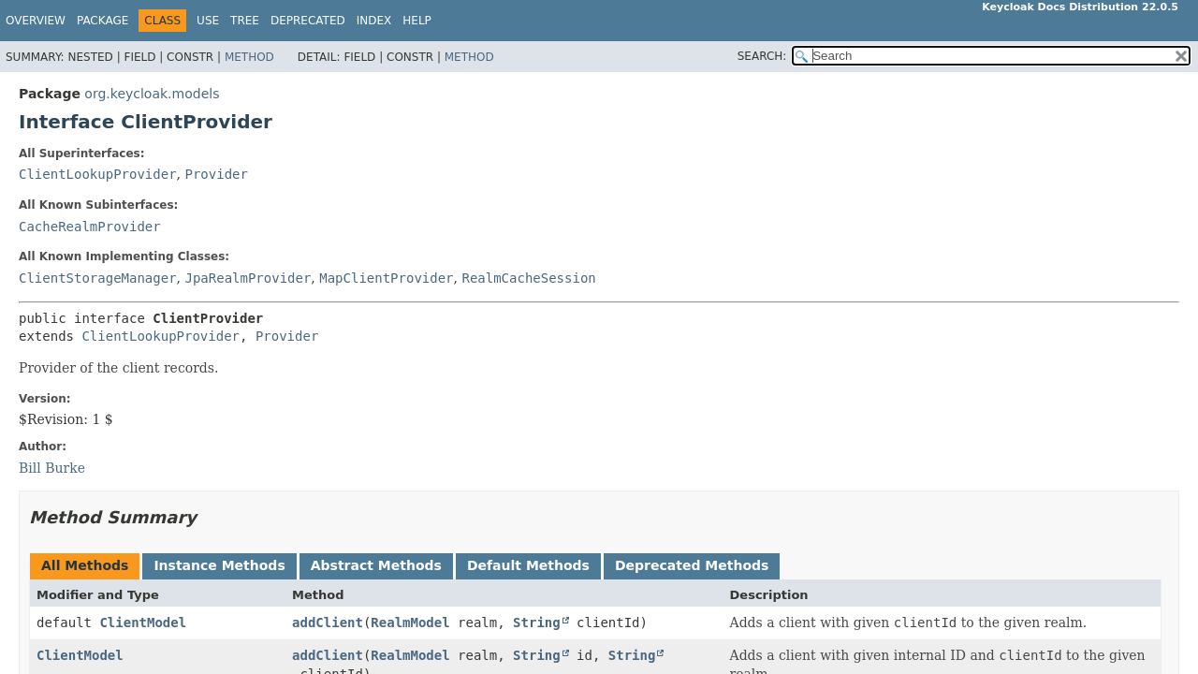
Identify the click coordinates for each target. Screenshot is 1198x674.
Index (374, 20)
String (537, 622)
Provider (215, 174)
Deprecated (307, 20)
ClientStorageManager (98, 278)
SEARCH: (762, 56)
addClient (327, 622)
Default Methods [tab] (528, 565)
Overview (36, 20)
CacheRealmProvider (90, 226)
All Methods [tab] (84, 565)
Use (208, 20)
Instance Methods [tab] (219, 565)
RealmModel (410, 622)
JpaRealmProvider (247, 278)
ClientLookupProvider (98, 174)
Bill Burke (52, 468)
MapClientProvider (386, 278)
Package (102, 20)
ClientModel (142, 622)
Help (416, 20)
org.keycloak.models (151, 93)
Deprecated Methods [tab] (691, 565)
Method (249, 57)
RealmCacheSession (528, 278)
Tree (244, 20)
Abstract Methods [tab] (376, 565)
